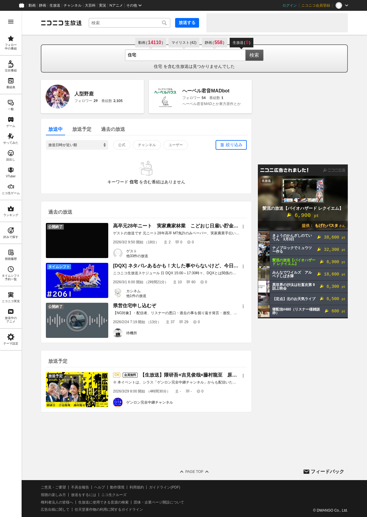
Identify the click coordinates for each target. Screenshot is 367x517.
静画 (42, 5)
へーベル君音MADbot (205, 90)
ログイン (289, 5)
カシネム (133, 291)
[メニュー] (243, 226)
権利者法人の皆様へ (57, 502)
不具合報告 (80, 487)
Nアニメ (116, 5)
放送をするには (83, 495)
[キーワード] (129, 23)
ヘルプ (99, 487)
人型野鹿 (84, 93)
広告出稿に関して (55, 509)
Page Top (194, 472)
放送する (187, 22)
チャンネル (73, 5)
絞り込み (234, 144)
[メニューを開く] (11, 22)
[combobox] (129, 23)
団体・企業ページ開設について (159, 502)
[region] (11, 264)
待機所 (131, 333)
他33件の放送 (137, 256)
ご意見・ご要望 (53, 487)
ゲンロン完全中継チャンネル (149, 402)
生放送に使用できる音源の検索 (103, 502)
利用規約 (137, 487)
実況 (102, 5)
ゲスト (131, 251)
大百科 (90, 5)
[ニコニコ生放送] (61, 23)
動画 (32, 5)
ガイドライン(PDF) (164, 487)
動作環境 (117, 487)
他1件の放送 (136, 296)
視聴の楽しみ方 (53, 495)
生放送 (54, 5)
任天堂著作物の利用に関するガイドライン (109, 509)
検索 (254, 55)
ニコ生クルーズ (114, 495)
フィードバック (327, 471)
